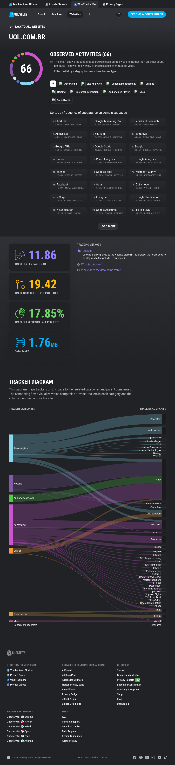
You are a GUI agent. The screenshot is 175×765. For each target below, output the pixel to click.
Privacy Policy (91, 757)
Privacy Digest (113, 4)
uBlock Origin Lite (71, 703)
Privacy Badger (70, 694)
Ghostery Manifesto (128, 675)
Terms (79, 757)
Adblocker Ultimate (72, 680)
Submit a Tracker (71, 726)
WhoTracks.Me (85, 4)
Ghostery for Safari (19, 726)
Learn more (118, 258)
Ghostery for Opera (19, 731)
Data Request (69, 731)
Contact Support (71, 721)
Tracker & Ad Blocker (23, 4)
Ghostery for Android (20, 740)
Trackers (57, 14)
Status (120, 670)
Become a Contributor (147, 14)
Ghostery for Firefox (19, 721)
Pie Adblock (68, 689)
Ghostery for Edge (18, 736)
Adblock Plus (69, 675)
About (41, 14)
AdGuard (67, 670)
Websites (75, 14)
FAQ (64, 717)
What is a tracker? (90, 264)
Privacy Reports (128, 680)
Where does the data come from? (99, 270)
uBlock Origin (69, 699)
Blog (119, 699)
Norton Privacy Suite (73, 684)
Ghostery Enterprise (128, 689)
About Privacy (69, 740)
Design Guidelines (72, 736)
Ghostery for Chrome (20, 717)
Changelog (123, 703)
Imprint (103, 757)
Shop (120, 694)
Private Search (56, 4)
